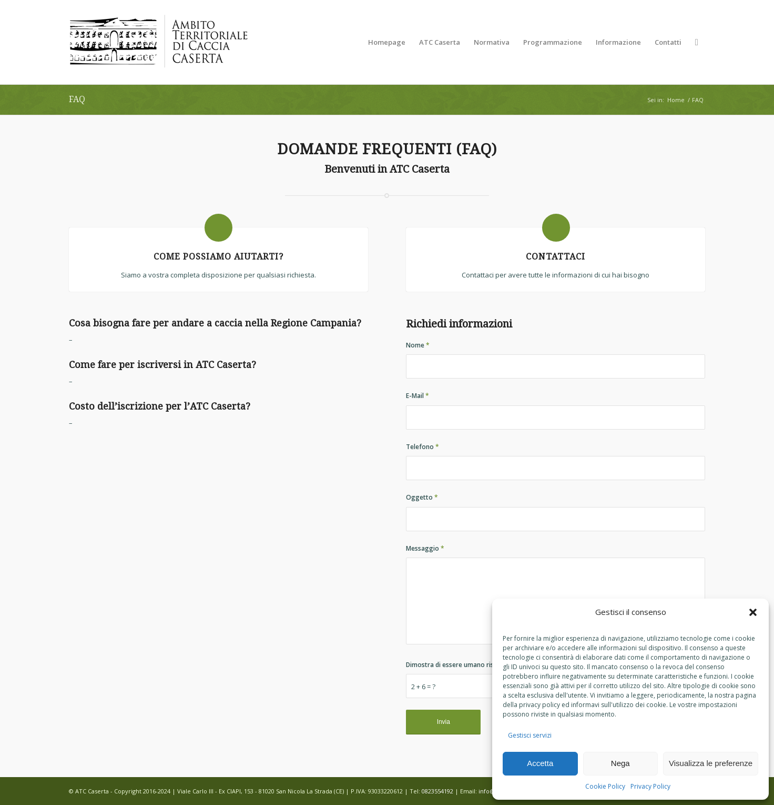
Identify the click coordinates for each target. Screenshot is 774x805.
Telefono (422, 446)
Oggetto (422, 497)
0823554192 (437, 791)
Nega (620, 763)
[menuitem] (386, 42)
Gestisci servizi (530, 735)
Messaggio (425, 548)
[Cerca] (696, 42)
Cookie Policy (605, 786)
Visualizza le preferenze (710, 763)
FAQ (77, 99)
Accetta (540, 763)
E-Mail (417, 395)
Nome (418, 345)
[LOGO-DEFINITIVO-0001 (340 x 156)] (158, 42)
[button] (753, 612)
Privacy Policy (650, 786)
